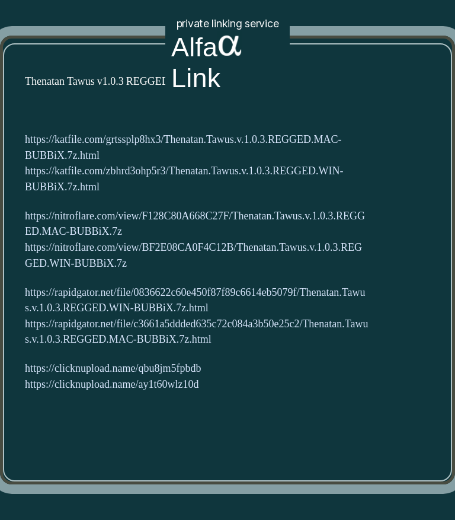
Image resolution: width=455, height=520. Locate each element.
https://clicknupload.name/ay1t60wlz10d (111, 384)
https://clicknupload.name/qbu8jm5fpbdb (113, 368)
